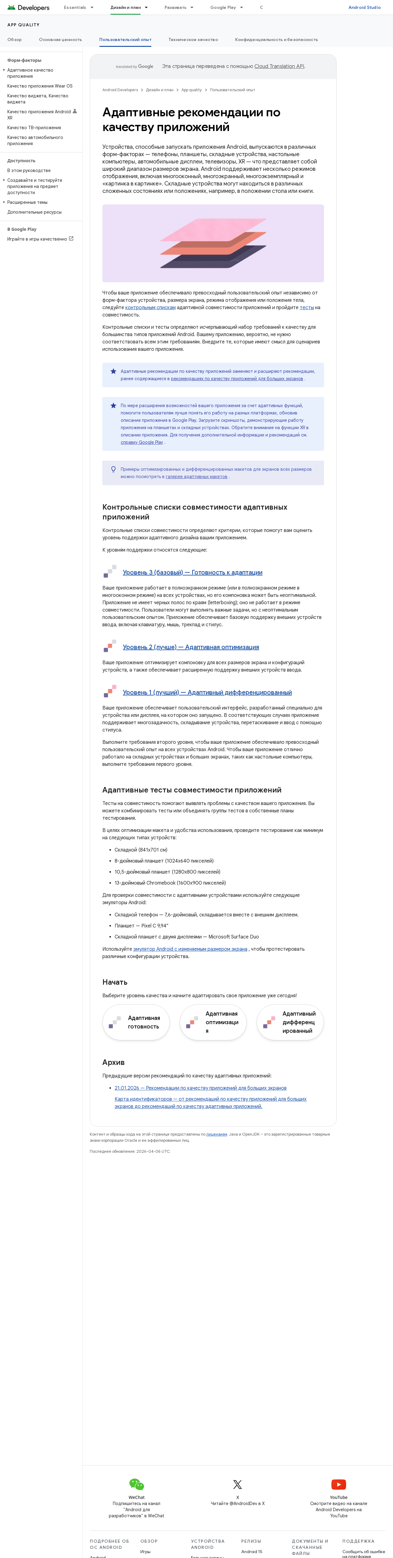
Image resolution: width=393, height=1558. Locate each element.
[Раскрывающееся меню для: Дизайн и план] (149, 7)
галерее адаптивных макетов (196, 476)
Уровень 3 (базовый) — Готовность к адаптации (192, 572)
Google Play (223, 7)
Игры (145, 1551)
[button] (40, 73)
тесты (307, 308)
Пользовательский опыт (232, 89)
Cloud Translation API (279, 66)
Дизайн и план (160, 89)
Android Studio (365, 7)
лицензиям (216, 1134)
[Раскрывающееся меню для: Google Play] (244, 7)
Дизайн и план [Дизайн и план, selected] (125, 7)
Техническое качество (193, 39)
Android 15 (251, 1551)
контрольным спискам (150, 308)
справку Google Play (142, 442)
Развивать (175, 7)
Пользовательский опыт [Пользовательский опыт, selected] (125, 39)
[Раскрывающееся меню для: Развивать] (194, 7)
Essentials (75, 7)
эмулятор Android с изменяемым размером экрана (190, 949)
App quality (23, 25)
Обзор (14, 39)
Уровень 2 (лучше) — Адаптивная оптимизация (191, 647)
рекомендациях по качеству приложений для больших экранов (237, 378)
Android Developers (120, 89)
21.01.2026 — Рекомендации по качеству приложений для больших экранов (201, 1088)
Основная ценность (60, 39)
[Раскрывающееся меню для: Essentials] (94, 7)
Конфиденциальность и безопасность (276, 39)
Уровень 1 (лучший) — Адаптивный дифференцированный (207, 692)
